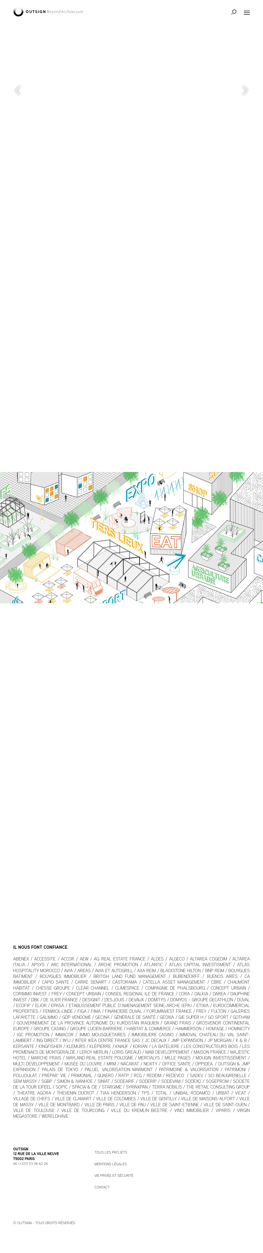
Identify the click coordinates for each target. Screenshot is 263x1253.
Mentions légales (110, 1164)
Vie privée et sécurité (113, 1176)
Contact (102, 1187)
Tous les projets (110, 1153)
